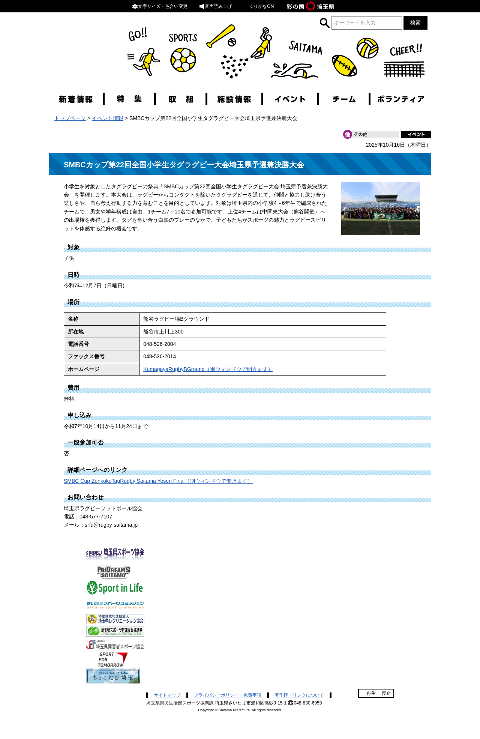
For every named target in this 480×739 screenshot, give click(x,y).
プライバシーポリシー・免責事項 (227, 695)
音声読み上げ (215, 6)
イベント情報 (107, 118)
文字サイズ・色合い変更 (160, 6)
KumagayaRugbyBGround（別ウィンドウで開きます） (208, 369)
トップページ (70, 118)
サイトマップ (167, 695)
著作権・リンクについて (299, 695)
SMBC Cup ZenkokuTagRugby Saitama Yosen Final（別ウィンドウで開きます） (158, 481)
